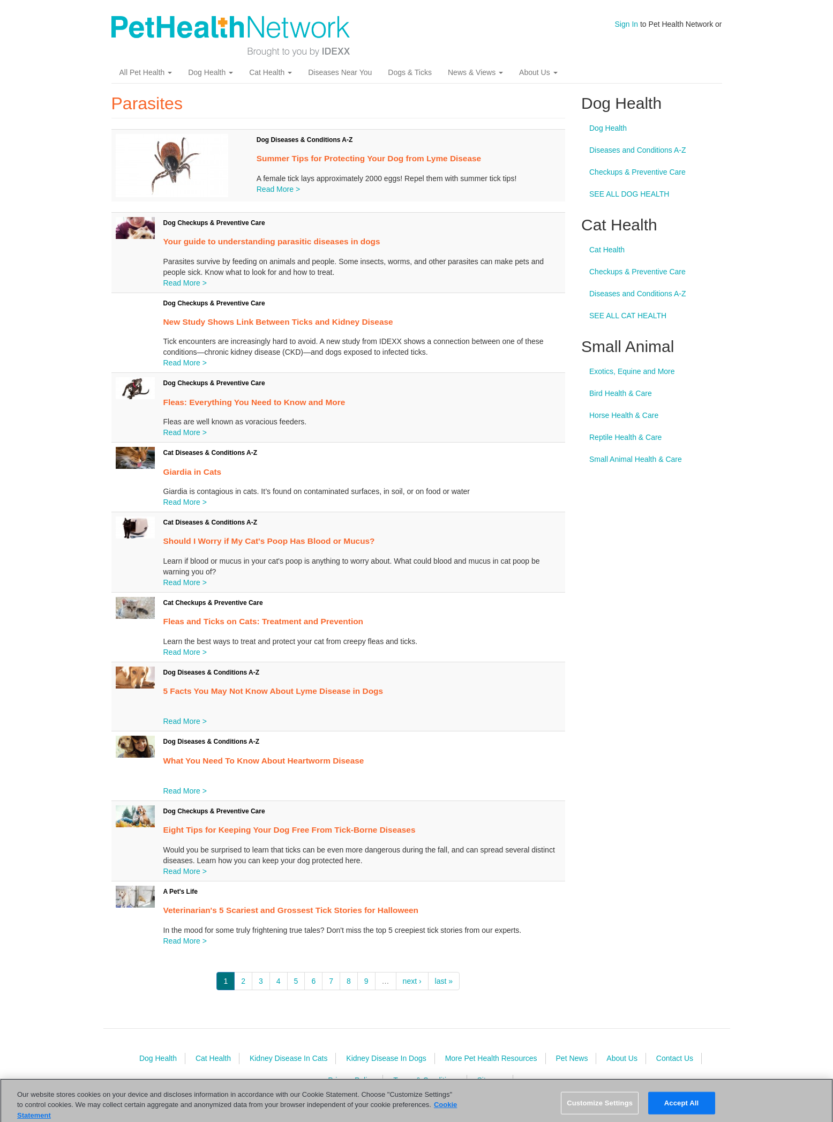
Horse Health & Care (623, 415)
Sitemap (490, 1080)
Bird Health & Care (620, 393)
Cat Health (270, 72)
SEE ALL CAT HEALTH (627, 315)
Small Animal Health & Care (635, 459)
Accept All (681, 1109)
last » (444, 981)
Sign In (627, 24)
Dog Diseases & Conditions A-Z (305, 140)
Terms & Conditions (425, 1080)
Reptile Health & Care (625, 437)
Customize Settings (600, 1109)
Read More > (278, 189)
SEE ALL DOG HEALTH (629, 194)
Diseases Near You (340, 72)
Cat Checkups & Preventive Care (213, 603)
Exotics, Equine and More (632, 371)
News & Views (475, 72)
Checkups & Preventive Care (637, 172)
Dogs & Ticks (410, 72)
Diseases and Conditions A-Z (637, 150)
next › (412, 981)
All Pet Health (145, 72)
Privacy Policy (351, 1080)
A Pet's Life (180, 891)
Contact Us (674, 1058)
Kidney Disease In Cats (289, 1058)
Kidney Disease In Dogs (386, 1058)
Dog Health (210, 72)
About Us (538, 72)
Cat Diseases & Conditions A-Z (210, 453)
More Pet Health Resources (491, 1058)
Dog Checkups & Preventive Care (214, 223)
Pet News (572, 1058)
